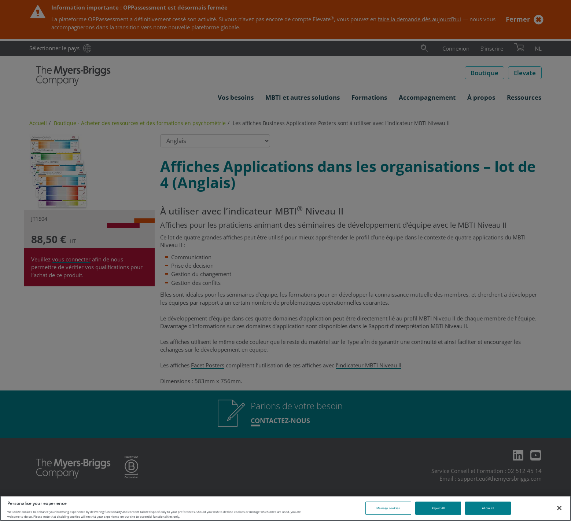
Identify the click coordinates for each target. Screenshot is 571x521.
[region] (285, 508)
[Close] (559, 508)
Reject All (438, 508)
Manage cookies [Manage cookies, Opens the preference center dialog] (388, 508)
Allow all (488, 508)
